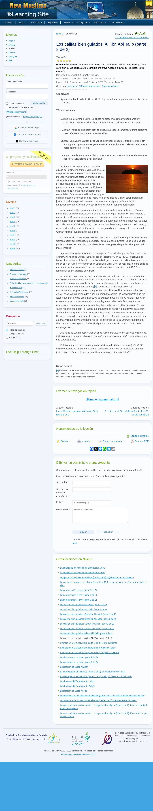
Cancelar (108, 532)
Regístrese (52, 22)
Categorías (83, 22)
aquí (74, 543)
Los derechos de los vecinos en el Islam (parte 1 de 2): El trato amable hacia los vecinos (102, 695)
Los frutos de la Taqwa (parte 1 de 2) (77, 681)
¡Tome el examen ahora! (102, 399)
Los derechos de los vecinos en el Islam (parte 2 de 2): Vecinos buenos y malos (98, 700)
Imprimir (83, 441)
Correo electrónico (14, 81)
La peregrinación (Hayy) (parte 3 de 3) (78, 600)
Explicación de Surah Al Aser (74, 667)
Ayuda (21, 22)
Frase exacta (13, 337)
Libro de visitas (117, 22)
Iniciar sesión (39, 103)
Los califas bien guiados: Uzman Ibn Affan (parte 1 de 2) (87, 624)
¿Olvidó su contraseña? (16, 112)
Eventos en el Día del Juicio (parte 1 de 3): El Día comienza (88, 643)
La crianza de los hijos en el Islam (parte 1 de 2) (83, 568)
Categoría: (61, 86)
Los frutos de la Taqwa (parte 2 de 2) (77, 686)
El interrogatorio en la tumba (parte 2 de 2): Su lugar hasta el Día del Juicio (96, 676)
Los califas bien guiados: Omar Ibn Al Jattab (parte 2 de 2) (88, 619)
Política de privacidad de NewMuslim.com (78, 754)
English (11, 40)
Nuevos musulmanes (28, 10)
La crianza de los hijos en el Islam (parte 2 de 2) (83, 572)
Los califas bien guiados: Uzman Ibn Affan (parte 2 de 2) (87, 628)
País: (59, 502)
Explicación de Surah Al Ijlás (73, 691)
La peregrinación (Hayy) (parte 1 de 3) (78, 590)
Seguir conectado (15, 104)
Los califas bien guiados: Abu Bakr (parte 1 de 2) (83, 604)
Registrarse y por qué (32, 116)
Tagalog (11, 44)
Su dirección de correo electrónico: (63, 492)
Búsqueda (100, 22)
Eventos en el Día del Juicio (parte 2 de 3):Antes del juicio (88, 647)
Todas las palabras (15, 330)
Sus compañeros (110, 86)
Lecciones (72, 86)
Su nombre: (63, 482)
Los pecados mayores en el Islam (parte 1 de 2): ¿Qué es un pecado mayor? (97, 577)
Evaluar (62, 441)
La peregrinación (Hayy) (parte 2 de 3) (78, 595)
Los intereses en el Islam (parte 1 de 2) (79, 657)
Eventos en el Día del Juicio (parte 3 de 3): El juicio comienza (89, 652)
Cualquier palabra (15, 334)
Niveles (68, 22)
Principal (8, 22)
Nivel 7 (59, 33)
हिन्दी (10, 60)
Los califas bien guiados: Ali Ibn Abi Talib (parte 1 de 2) (86, 633)
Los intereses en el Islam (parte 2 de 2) (79, 662)
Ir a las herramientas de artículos (132, 37)
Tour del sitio (36, 22)
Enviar (83, 532)
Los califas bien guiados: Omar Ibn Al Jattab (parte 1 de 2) (88, 614)
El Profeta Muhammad (89, 86)
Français (12, 52)
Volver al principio (137, 435)
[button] (7, 208)
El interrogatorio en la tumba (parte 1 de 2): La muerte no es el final (92, 671)
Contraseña (11, 92)
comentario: (63, 509)
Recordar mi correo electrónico (21, 107)
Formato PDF (139, 441)
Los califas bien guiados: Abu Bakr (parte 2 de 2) (83, 609)
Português (12, 56)
